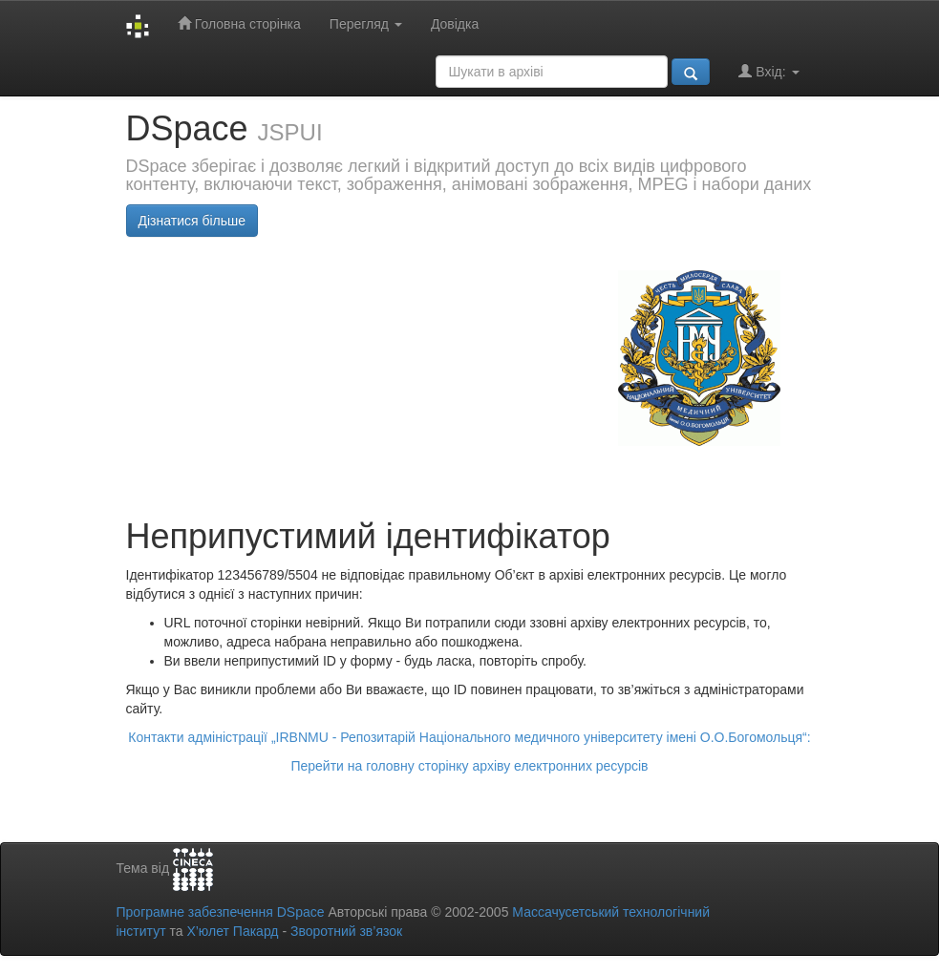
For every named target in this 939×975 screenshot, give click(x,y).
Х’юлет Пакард (232, 931)
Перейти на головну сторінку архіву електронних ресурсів (469, 766)
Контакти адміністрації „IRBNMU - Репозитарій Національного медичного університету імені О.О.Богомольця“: (469, 737)
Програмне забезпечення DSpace (221, 912)
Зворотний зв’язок (346, 931)
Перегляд (366, 24)
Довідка (455, 24)
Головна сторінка (239, 23)
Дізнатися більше (192, 220)
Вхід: (768, 71)
